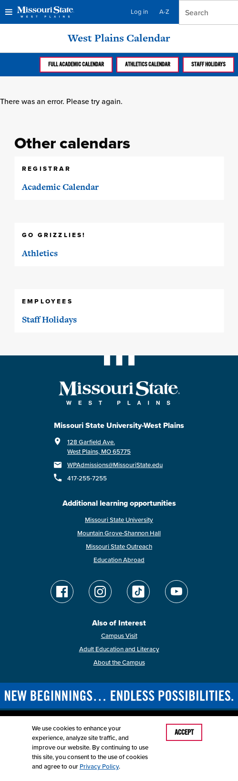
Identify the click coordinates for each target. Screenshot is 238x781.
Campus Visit (119, 635)
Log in (139, 11)
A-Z (164, 11)
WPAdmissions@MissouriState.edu (115, 464)
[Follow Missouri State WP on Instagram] (100, 591)
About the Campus (119, 662)
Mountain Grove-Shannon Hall (119, 533)
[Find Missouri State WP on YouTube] (176, 591)
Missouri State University (119, 519)
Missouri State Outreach (119, 546)
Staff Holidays (208, 64)
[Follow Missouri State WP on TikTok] (138, 591)
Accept (184, 732)
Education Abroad (119, 559)
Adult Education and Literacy (119, 649)
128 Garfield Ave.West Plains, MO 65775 (99, 446)
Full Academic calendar (76, 64)
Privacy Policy (99, 766)
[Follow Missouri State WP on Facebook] (62, 591)
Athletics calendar (147, 64)
